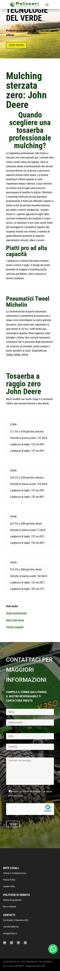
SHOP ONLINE (16, 45)
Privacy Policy (9, 879)
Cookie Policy (9, 886)
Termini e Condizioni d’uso (14, 873)
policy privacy (17, 796)
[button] (53, 949)
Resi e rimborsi (9, 906)
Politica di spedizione (12, 900)
